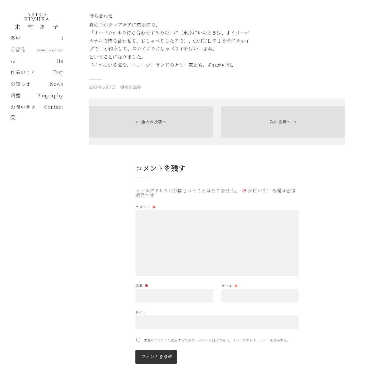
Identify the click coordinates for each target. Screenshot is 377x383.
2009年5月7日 (102, 87)
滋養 (137, 87)
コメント (145, 207)
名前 (141, 285)
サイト (140, 312)
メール (229, 285)
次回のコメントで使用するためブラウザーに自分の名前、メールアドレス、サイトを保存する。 (216, 340)
